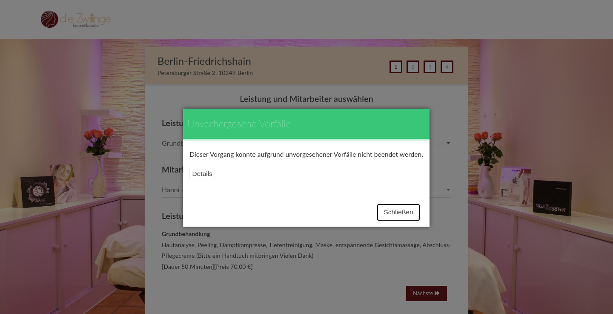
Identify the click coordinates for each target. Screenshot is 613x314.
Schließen (398, 212)
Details (202, 173)
